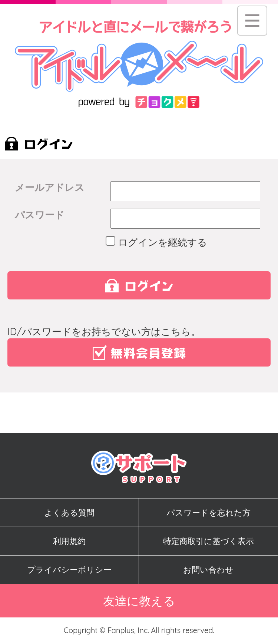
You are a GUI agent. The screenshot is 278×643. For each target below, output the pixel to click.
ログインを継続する (158, 242)
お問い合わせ (208, 569)
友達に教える (139, 600)
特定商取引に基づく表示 (208, 541)
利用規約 (69, 541)
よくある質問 (69, 512)
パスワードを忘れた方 (208, 512)
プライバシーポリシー (69, 569)
